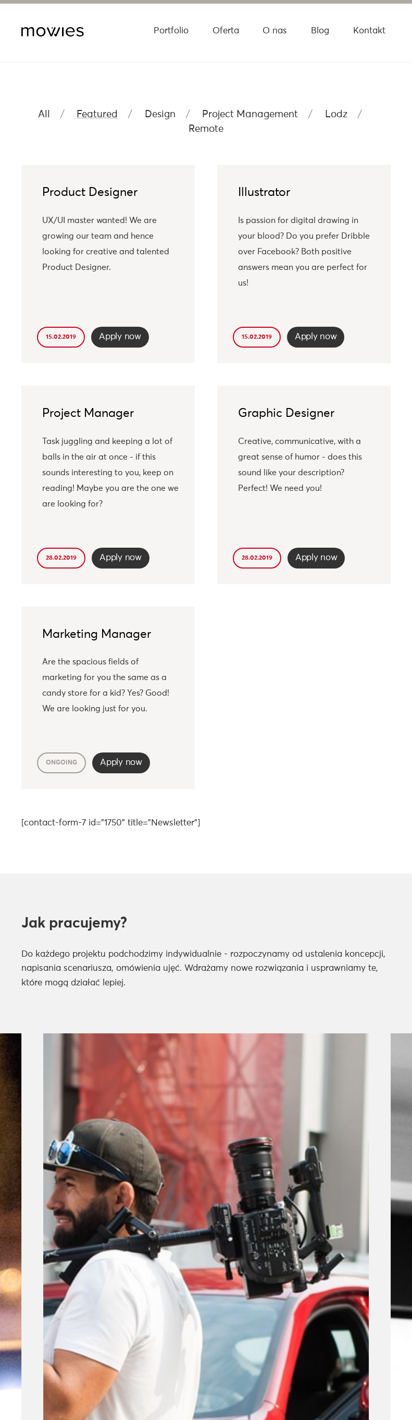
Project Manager (88, 413)
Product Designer (90, 193)
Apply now (120, 336)
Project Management (250, 114)
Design (160, 114)
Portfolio (171, 31)
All (44, 114)
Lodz (336, 114)
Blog (320, 31)
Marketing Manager (96, 634)
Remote (206, 129)
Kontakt (369, 31)
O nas (275, 31)
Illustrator (264, 193)
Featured (97, 114)
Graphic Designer (286, 413)
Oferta (226, 31)
